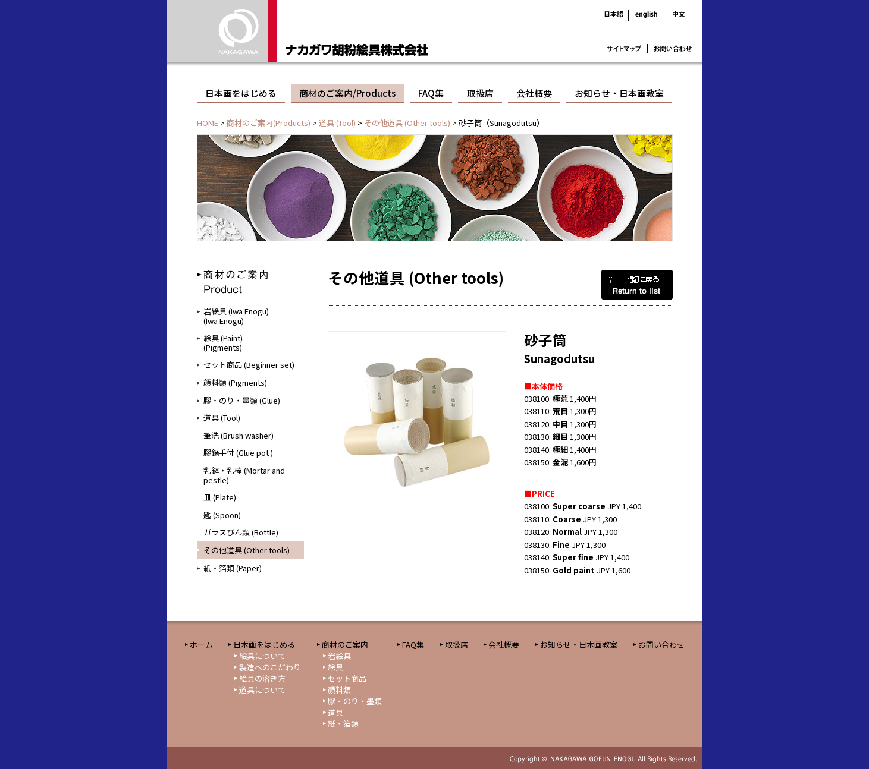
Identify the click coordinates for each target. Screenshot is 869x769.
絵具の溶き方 (262, 678)
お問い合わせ (661, 644)
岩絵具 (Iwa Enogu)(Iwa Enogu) (236, 315)
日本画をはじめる (241, 93)
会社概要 (534, 93)
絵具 (335, 667)
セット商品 (347, 678)
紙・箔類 (343, 723)
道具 (335, 712)
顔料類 (339, 689)
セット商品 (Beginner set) (248, 364)
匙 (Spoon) (222, 515)
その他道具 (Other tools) (407, 122)
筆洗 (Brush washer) (238, 435)
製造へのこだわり (270, 667)
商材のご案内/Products (347, 93)
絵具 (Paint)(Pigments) (223, 342)
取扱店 (480, 93)
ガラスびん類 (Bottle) (240, 532)
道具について (262, 689)
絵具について (262, 655)
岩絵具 (339, 655)
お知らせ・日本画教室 (619, 93)
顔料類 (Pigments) (235, 382)
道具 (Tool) (337, 122)
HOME (207, 122)
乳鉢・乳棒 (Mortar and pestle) (244, 475)
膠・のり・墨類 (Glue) (241, 400)
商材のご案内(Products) (268, 122)
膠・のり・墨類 (355, 701)
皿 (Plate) (219, 497)
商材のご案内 (345, 644)
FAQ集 (431, 93)
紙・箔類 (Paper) (232, 567)
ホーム (201, 644)
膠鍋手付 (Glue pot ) (238, 452)
